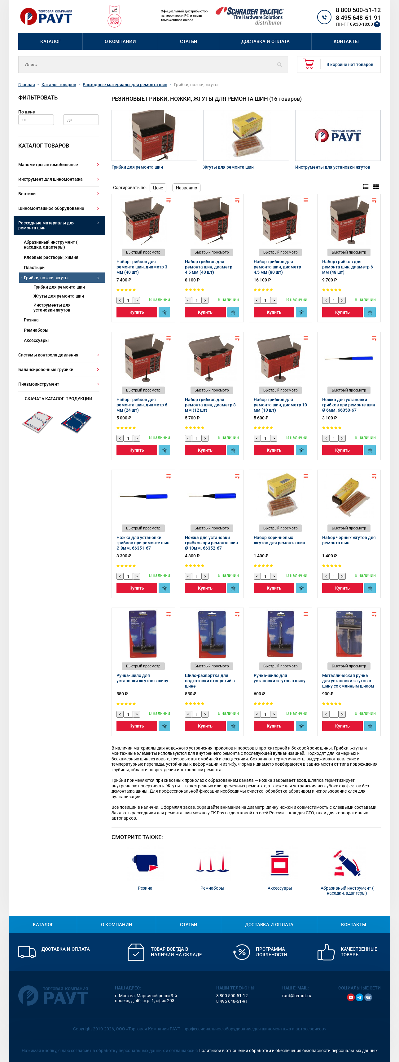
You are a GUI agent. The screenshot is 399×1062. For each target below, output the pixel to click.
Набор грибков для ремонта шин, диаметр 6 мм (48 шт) (347, 267)
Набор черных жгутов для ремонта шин (349, 540)
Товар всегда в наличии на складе (176, 952)
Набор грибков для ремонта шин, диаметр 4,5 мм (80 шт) (277, 267)
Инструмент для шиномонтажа (50, 179)
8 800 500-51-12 (358, 10)
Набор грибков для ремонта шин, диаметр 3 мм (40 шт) (141, 267)
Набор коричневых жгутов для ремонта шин (279, 540)
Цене (158, 187)
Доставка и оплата (265, 41)
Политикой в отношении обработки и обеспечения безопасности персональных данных (288, 1050)
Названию (186, 187)
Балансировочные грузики (45, 369)
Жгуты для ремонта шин (58, 296)
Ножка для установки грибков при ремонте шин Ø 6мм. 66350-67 (348, 405)
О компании (120, 41)
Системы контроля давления (48, 354)
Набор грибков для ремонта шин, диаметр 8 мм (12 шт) (210, 405)
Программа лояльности (271, 952)
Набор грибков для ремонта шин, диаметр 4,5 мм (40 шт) (208, 267)
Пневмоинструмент (38, 384)
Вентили (27, 193)
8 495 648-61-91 (358, 17)
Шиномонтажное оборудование (51, 208)
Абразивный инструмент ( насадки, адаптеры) (50, 245)
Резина (31, 319)
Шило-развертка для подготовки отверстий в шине (210, 680)
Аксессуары (36, 340)
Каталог (50, 41)
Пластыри (34, 267)
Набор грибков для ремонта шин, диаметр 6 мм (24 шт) (141, 405)
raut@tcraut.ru (296, 995)
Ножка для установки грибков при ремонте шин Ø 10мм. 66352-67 (211, 543)
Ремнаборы (36, 330)
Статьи (188, 41)
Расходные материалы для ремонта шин (46, 225)
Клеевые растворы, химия (51, 257)
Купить (136, 312)
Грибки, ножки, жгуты (46, 277)
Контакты (346, 41)
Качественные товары (359, 952)
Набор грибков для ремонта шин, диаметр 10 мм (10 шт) (280, 405)
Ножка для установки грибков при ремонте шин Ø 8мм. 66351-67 (142, 543)
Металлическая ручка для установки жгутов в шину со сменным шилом (348, 680)
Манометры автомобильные (48, 164)
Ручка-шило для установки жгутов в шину (142, 678)
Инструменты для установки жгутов (52, 307)
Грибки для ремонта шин (59, 287)
